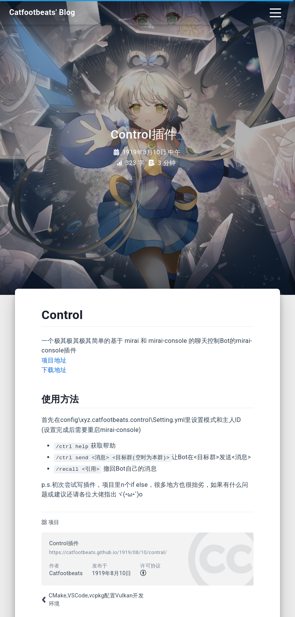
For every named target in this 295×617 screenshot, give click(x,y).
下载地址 (53, 370)
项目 (54, 522)
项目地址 (53, 360)
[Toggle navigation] (275, 12)
